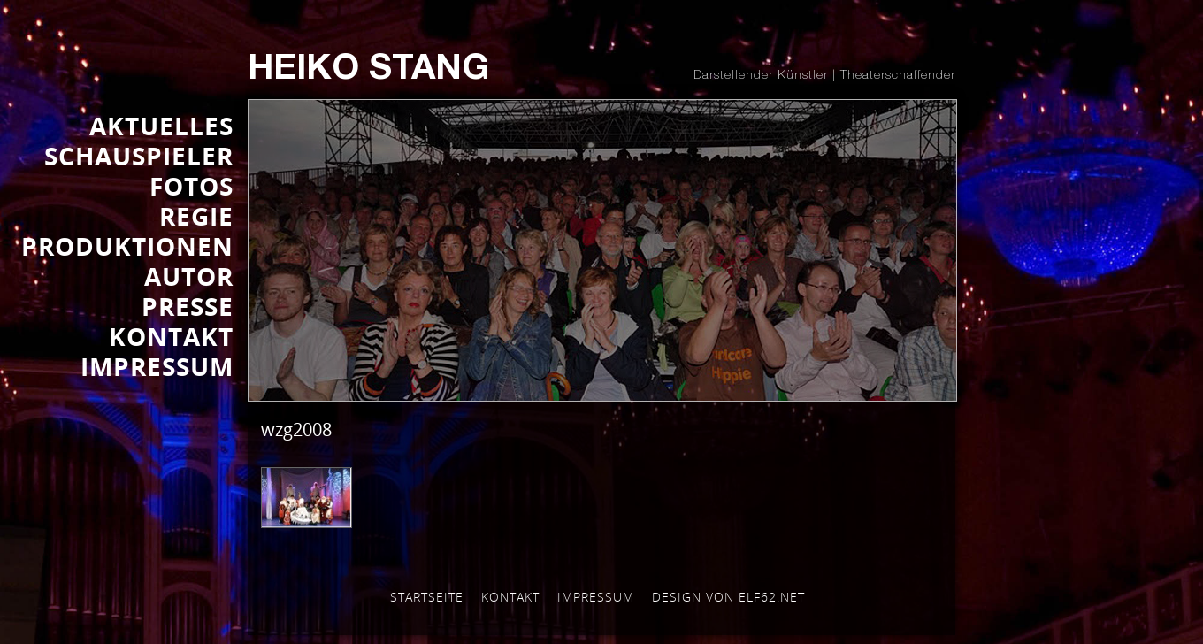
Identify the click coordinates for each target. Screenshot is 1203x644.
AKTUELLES (161, 126)
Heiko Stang (368, 70)
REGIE (196, 216)
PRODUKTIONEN (127, 246)
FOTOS (191, 186)
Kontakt (510, 596)
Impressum (595, 596)
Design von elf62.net (728, 596)
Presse (188, 306)
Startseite (427, 596)
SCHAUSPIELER (139, 156)
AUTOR (189, 276)
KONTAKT (171, 336)
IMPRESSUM (157, 366)
